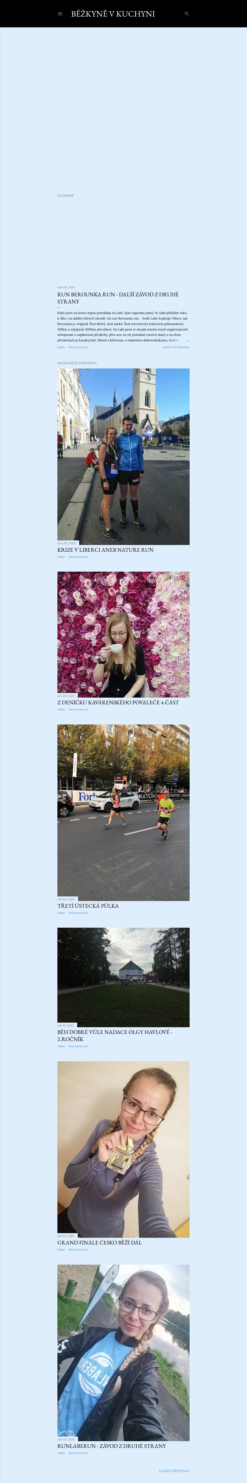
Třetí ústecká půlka (88, 905)
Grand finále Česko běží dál (99, 1242)
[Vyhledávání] (187, 12)
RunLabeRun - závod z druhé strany (111, 1445)
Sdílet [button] (61, 347)
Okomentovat (78, 347)
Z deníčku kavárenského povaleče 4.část (118, 702)
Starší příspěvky (174, 1471)
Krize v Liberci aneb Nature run (105, 549)
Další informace (176, 347)
